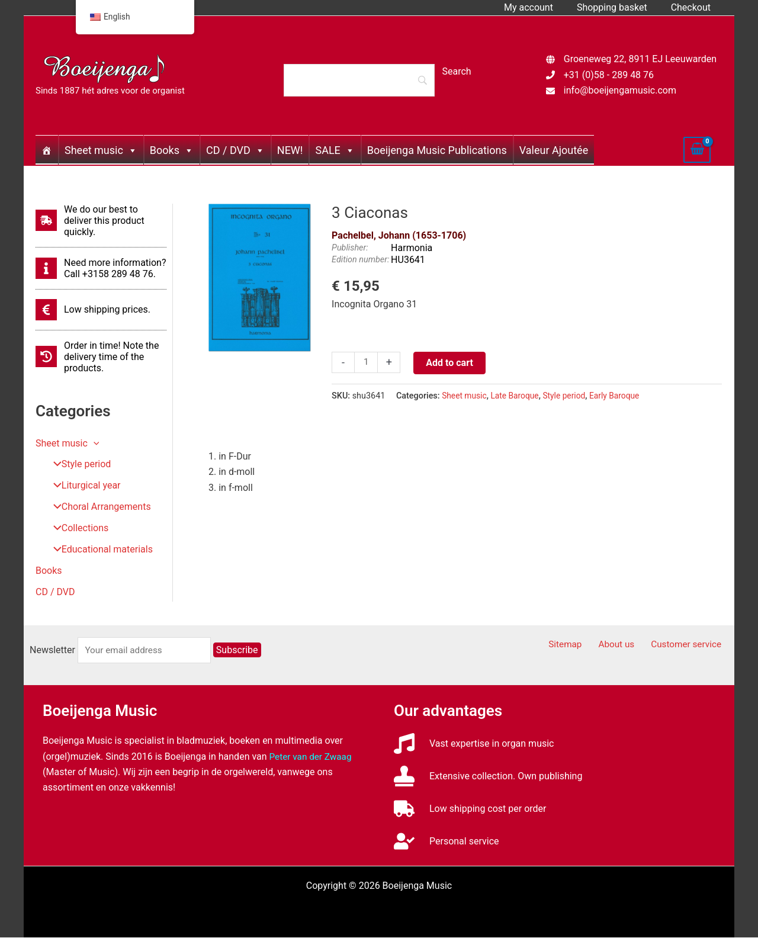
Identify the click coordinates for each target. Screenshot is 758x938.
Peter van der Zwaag (312, 756)
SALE (334, 150)
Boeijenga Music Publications (437, 150)
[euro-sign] (93, 309)
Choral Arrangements (97, 507)
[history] (101, 357)
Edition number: (360, 260)
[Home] (47, 150)
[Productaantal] (366, 363)
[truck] (470, 809)
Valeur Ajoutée (553, 150)
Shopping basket (619, 7)
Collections (76, 528)
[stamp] (488, 776)
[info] (101, 268)
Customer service (690, 645)
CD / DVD (235, 150)
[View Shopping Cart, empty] (697, 150)
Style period (77, 464)
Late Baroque (518, 396)
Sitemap (579, 645)
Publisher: (350, 248)
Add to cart (450, 362)
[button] (93, 443)
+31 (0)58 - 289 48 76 (609, 75)
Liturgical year (82, 486)
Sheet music (101, 150)
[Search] (359, 80)
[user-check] (446, 841)
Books (172, 150)
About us (625, 645)
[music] (474, 744)
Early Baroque (622, 396)
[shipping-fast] (101, 220)
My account (540, 7)
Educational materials (98, 549)
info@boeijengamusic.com (620, 90)
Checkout (693, 7)
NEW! (290, 150)
